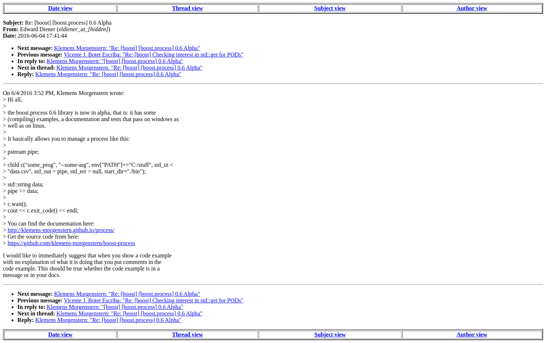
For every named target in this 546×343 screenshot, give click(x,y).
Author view (472, 8)
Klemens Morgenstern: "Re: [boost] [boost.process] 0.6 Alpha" (127, 48)
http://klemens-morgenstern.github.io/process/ (61, 230)
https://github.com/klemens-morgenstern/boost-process (71, 243)
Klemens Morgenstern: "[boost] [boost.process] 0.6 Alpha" (115, 61)
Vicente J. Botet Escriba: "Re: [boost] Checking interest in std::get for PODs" (153, 54)
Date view (60, 8)
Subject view (330, 8)
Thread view (187, 8)
